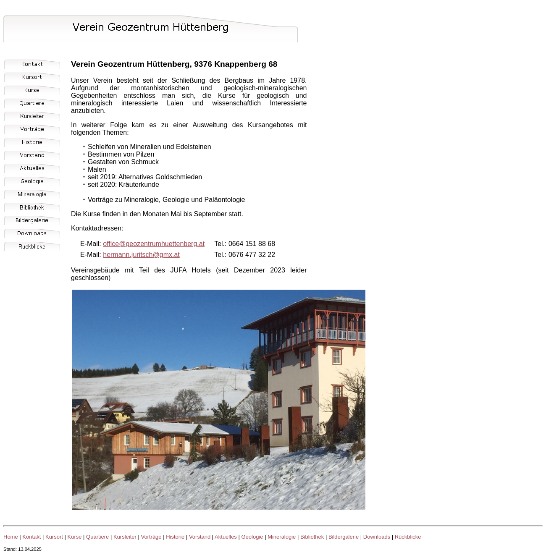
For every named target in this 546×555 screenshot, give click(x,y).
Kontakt (31, 537)
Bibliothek (312, 537)
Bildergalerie (343, 537)
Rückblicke (408, 537)
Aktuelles (226, 537)
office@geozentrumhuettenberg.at (154, 243)
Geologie (252, 537)
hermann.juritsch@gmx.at (141, 254)
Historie (175, 537)
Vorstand (199, 537)
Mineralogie (282, 537)
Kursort (54, 537)
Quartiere (97, 537)
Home (10, 537)
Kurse (75, 537)
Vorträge (151, 537)
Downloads (376, 537)
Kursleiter (124, 537)
